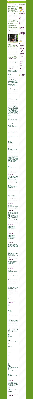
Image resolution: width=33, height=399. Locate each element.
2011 (20, 68)
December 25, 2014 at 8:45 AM (10, 143)
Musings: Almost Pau (22, 45)
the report (12, 9)
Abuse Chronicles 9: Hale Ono (22, 27)
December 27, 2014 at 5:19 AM (10, 242)
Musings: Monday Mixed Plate (22, 55)
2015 (20, 43)
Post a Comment (9, 396)
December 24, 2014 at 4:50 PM (10, 121)
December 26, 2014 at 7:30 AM (10, 174)
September (21, 61)
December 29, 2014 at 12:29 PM (10, 392)
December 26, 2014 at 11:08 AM (10, 203)
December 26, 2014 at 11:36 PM (10, 224)
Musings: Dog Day (21, 59)
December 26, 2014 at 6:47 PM (10, 210)
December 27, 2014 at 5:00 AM (10, 233)
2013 (20, 67)
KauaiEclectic (10, 1)
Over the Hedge (21, 73)
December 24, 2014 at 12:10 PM (10, 68)
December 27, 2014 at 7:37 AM (10, 259)
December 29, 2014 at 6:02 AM (10, 380)
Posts (20, 39)
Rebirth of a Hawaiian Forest (22, 74)
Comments (21, 40)
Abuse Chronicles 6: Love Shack (22, 29)
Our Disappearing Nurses (22, 75)
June (20, 63)
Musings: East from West (22, 46)
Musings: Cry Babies (22, 54)
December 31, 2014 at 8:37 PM (10, 395)
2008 (20, 70)
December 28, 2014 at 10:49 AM (10, 299)
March (20, 65)
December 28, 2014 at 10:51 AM (10, 302)
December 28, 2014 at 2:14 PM (10, 312)
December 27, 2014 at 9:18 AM (10, 273)
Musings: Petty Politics (22, 50)
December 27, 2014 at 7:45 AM (10, 268)
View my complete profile (21, 9)
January (21, 66)
